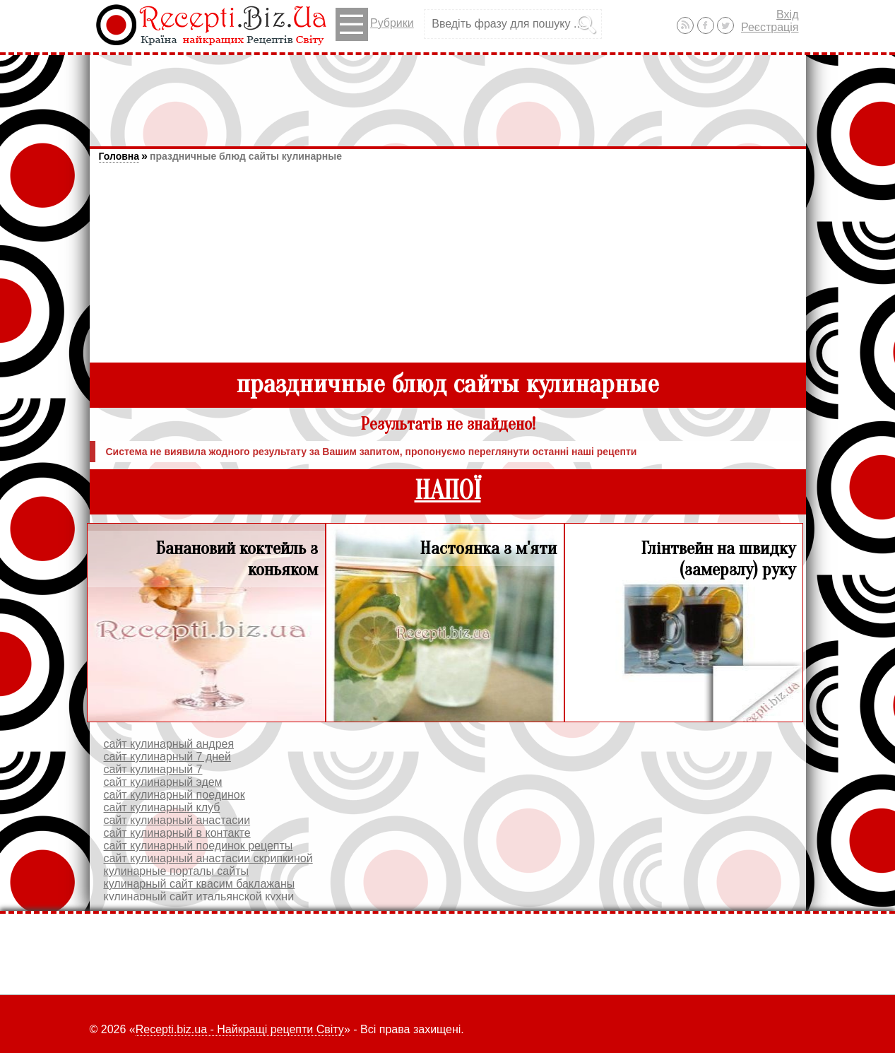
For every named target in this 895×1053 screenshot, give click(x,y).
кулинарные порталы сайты (176, 871)
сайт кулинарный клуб (162, 807)
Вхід (787, 14)
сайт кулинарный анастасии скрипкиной (208, 858)
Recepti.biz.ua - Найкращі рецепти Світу (240, 1029)
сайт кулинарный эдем (163, 782)
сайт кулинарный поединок (174, 795)
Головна (119, 156)
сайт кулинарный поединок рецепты (198, 846)
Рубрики (375, 24)
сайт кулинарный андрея (169, 744)
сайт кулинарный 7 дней (167, 757)
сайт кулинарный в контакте (177, 833)
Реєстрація (770, 27)
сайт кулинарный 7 (153, 769)
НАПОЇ (448, 491)
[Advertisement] (448, 94)
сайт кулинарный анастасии (177, 820)
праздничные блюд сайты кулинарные (246, 156)
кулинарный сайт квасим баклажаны (199, 884)
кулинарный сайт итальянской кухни (199, 896)
